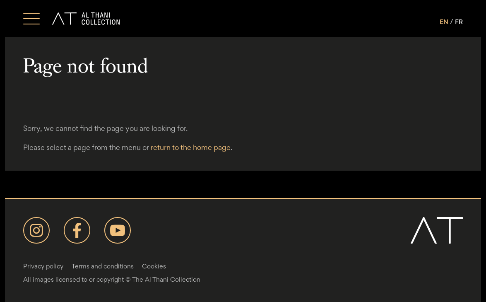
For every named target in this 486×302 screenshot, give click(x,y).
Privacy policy (43, 266)
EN (444, 22)
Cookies (154, 266)
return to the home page (191, 147)
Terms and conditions (103, 266)
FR (459, 22)
